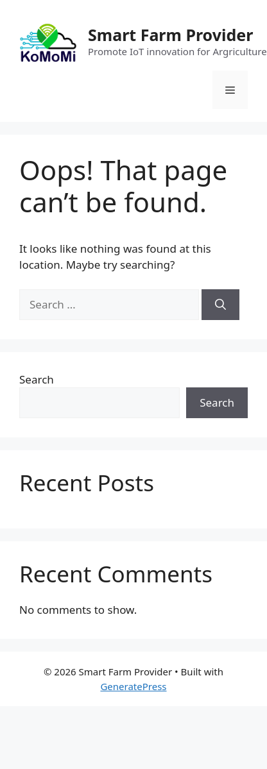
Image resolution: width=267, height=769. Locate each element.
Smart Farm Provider (170, 35)
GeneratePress (133, 686)
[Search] (220, 304)
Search (36, 379)
